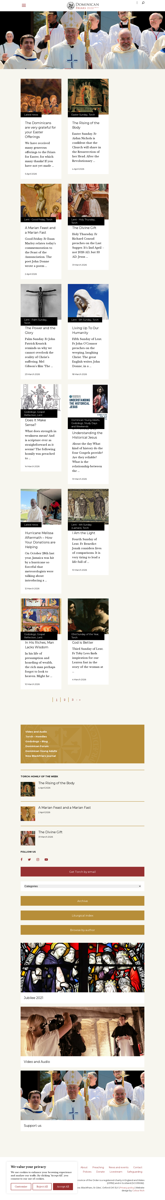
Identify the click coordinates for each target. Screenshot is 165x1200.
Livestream (116, 1171)
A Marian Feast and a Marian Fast (64, 808)
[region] (41, 1178)
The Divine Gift (84, 228)
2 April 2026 (31, 274)
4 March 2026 (79, 679)
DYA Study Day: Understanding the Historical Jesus (87, 433)
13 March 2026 (79, 479)
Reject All (42, 1186)
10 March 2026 (79, 570)
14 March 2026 (32, 466)
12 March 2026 (32, 588)
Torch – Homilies (36, 736)
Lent (39, 415)
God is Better (82, 642)
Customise (21, 1186)
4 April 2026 (78, 169)
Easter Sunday (79, 114)
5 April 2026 (31, 173)
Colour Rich (138, 1190)
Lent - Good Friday (34, 219)
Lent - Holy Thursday (83, 219)
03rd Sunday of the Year (84, 634)
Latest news (31, 114)
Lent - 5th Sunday (81, 319)
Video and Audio (36, 731)
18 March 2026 (79, 374)
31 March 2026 (79, 264)
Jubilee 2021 (33, 998)
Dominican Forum (37, 746)
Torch (92, 114)
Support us (32, 1126)
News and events (118, 1167)
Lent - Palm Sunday (35, 319)
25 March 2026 (32, 374)
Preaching (98, 1167)
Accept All (63, 1186)
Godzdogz (30, 411)
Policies (87, 1171)
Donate (100, 1171)
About (84, 1167)
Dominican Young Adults (85, 420)
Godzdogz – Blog (36, 741)
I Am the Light (83, 533)
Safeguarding (134, 1171)
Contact (137, 1167)
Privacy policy (127, 1187)
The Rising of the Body (56, 783)
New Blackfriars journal (40, 755)
